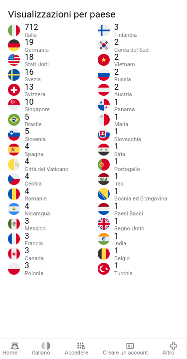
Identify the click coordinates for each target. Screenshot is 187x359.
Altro (170, 349)
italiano (41, 349)
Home (10, 349)
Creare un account (125, 349)
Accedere (76, 349)
